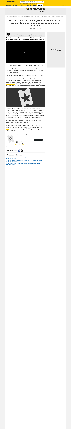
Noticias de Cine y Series (13, 21)
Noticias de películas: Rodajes (28, 21)
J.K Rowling (14, 81)
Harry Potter (15, 73)
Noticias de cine (20, 21)
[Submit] (43, 2)
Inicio (7, 21)
